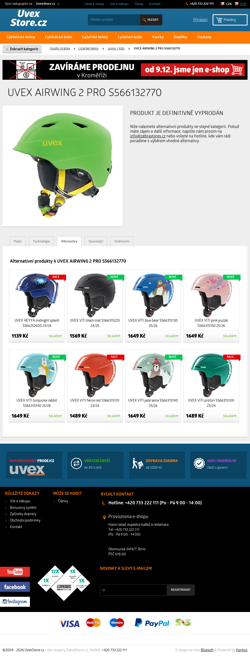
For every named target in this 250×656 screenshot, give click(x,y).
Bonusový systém (23, 508)
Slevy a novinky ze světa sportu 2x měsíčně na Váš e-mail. (142, 578)
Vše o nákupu (119, 4)
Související (95, 241)
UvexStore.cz (45, 3)
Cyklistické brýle (58, 37)
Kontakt (155, 4)
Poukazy (204, 37)
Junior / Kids (116, 48)
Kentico (242, 650)
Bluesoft (207, 650)
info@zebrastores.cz (148, 136)
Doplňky (180, 37)
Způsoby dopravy (23, 514)
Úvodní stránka (60, 48)
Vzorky (158, 37)
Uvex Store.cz (28, 18)
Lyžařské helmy (95, 37)
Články (139, 4)
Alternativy (69, 241)
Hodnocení (121, 241)
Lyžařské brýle (130, 37)
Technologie (41, 241)
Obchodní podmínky (25, 521)
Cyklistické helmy (20, 37)
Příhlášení (200, 19)
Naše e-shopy (94, 4)
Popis (18, 241)
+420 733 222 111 (201, 3)
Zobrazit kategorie (24, 49)
